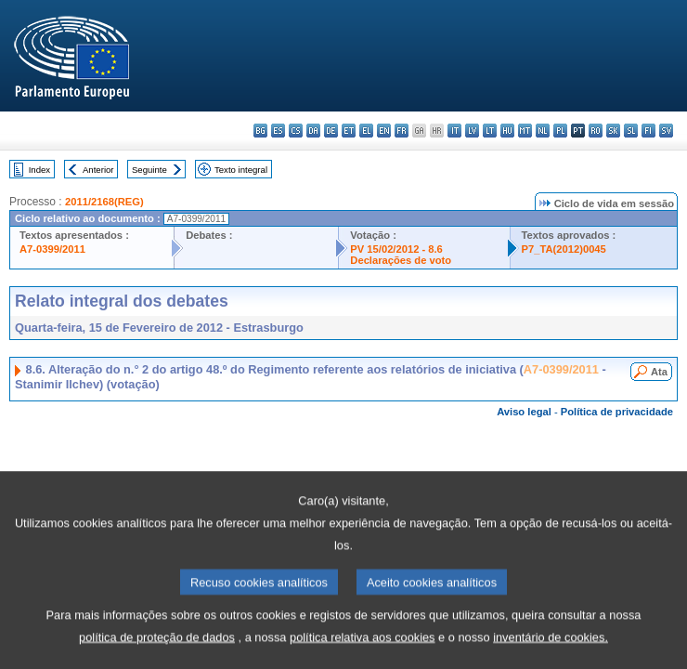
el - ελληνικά (366, 131)
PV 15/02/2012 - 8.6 (396, 249)
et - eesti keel (349, 131)
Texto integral (240, 169)
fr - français (401, 131)
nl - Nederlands (543, 131)
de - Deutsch (331, 131)
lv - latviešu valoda (472, 131)
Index (39, 169)
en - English (384, 131)
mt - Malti (525, 131)
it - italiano (454, 131)
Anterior (98, 169)
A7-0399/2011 (52, 249)
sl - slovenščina (631, 131)
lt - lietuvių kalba (490, 131)
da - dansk (313, 131)
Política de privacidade (617, 411)
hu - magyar (507, 131)
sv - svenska (666, 131)
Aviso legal (524, 411)
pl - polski (560, 131)
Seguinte (149, 169)
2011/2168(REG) (104, 201)
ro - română (596, 131)
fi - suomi (648, 131)
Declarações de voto (400, 260)
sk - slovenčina (613, 131)
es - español (278, 131)
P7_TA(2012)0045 (564, 249)
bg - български (260, 131)
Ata (659, 371)
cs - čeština (296, 131)
